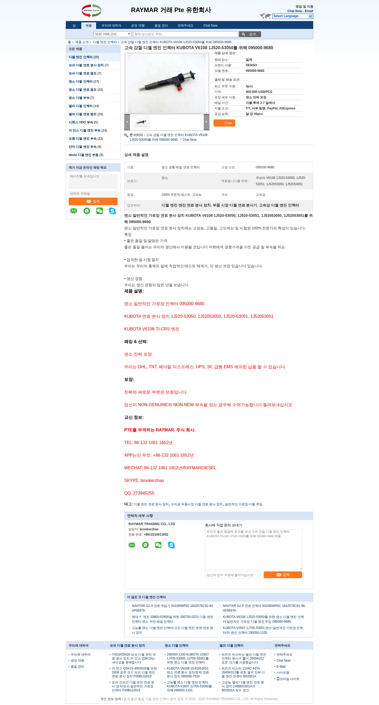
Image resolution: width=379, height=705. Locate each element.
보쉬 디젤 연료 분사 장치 (86, 65)
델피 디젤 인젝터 (81, 106)
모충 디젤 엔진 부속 (83, 138)
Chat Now (294, 11)
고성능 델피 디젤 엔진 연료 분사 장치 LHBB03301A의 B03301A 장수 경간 (243, 686)
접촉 (93, 201)
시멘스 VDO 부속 (81, 122)
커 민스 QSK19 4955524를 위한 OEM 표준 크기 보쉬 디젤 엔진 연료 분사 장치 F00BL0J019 (134, 672)
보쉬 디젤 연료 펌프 (83, 73)
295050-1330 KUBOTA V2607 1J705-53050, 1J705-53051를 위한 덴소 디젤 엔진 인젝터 (188, 658)
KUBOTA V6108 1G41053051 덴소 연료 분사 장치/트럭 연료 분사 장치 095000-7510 (188, 672)
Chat (225, 123)
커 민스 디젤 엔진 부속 (85, 130)
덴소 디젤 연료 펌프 (83, 90)
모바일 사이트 (288, 679)
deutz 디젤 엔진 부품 (83, 155)
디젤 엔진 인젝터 (105, 42)
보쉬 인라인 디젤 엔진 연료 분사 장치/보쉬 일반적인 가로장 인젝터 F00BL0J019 (133, 686)
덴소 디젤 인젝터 (81, 81)
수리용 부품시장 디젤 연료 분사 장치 (197, 504)
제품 (89, 25)
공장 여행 (137, 25)
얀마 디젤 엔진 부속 (83, 147)
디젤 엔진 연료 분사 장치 (151, 504)
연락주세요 (185, 25)
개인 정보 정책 (110, 699)
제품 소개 (82, 42)
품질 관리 (161, 25)
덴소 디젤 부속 (79, 98)
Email (309, 11)
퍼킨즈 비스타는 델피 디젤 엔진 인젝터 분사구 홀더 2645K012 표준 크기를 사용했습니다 (244, 658)
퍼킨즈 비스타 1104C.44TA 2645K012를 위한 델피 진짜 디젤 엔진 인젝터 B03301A (243, 672)
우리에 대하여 (111, 25)
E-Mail (281, 666)
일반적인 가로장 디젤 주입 (243, 504)
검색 (252, 34)
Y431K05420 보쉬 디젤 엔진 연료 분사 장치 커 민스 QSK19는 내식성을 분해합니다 (134, 658)
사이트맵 (283, 672)
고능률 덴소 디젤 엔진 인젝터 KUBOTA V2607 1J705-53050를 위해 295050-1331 (189, 686)
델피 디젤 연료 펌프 (83, 114)
